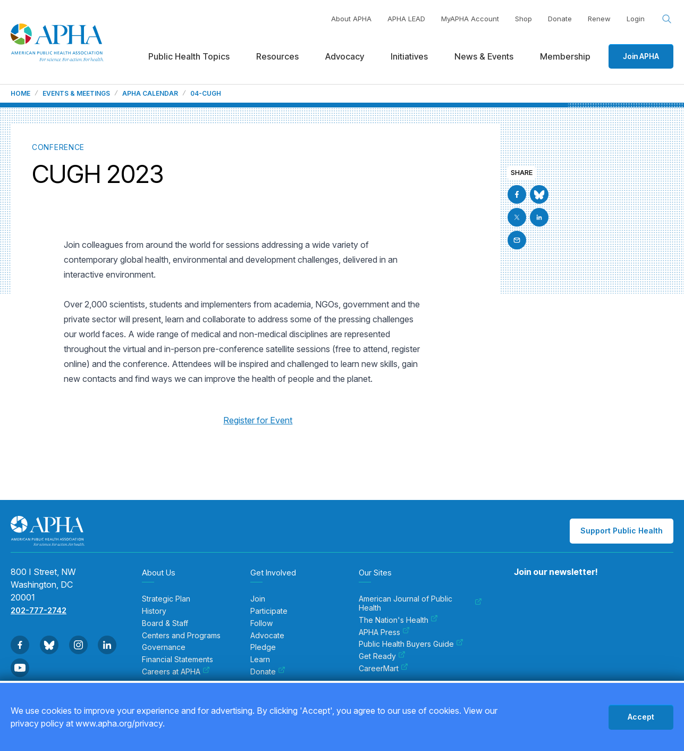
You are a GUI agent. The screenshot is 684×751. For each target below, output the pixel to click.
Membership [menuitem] (565, 56)
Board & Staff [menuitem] (165, 623)
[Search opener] (667, 19)
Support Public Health (621, 530)
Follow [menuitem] (261, 623)
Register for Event (257, 420)
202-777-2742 (38, 610)
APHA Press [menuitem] (384, 632)
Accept (641, 716)
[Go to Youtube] (20, 667)
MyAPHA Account (470, 18)
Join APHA (641, 56)
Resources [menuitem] (277, 56)
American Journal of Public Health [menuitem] (420, 603)
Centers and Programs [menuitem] (181, 635)
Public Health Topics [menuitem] (189, 56)
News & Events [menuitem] (483, 56)
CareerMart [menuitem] (383, 668)
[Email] (517, 240)
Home (20, 93)
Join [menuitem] (257, 599)
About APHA (351, 18)
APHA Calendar (150, 93)
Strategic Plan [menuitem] (166, 599)
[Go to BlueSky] (539, 194)
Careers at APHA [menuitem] (176, 671)
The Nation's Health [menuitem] (398, 620)
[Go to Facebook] (517, 194)
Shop (523, 18)
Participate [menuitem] (269, 611)
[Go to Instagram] (78, 645)
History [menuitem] (154, 611)
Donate (560, 18)
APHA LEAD (406, 18)
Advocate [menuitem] (267, 635)
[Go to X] (517, 217)
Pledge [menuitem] (263, 647)
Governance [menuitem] (163, 647)
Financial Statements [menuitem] (177, 659)
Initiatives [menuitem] (409, 56)
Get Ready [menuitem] (382, 656)
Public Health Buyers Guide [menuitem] (411, 644)
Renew (599, 18)
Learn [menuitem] (260, 659)
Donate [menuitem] (267, 671)
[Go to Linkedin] (539, 217)
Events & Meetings (76, 93)
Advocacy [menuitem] (344, 56)
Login (636, 18)
